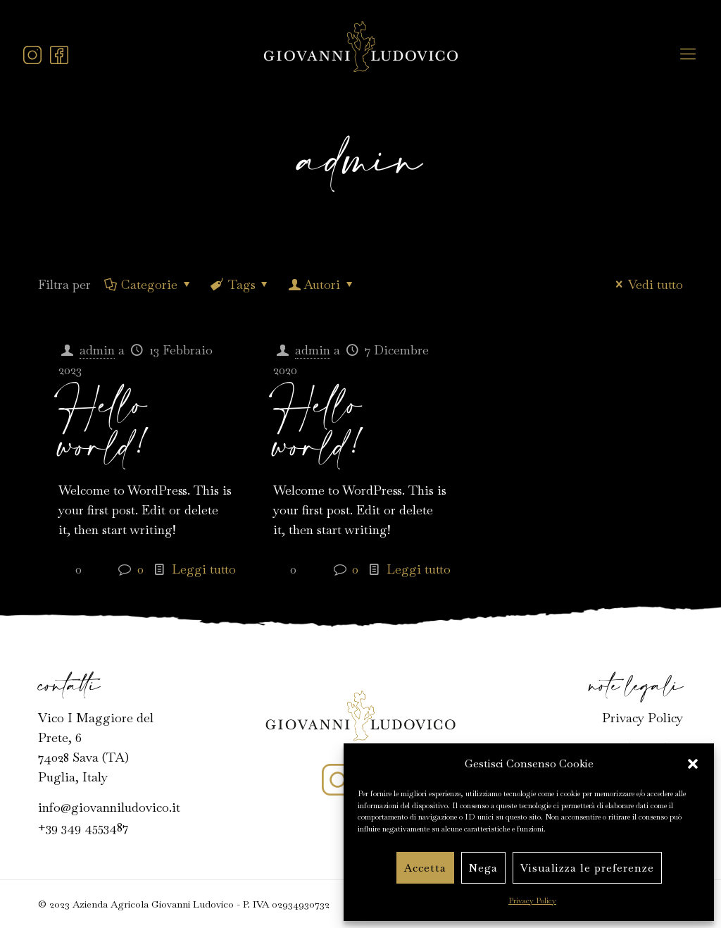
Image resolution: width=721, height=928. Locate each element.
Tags (240, 284)
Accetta (425, 867)
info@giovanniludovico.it (109, 807)
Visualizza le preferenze (587, 867)
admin (97, 350)
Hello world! (105, 427)
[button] (693, 764)
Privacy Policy (532, 900)
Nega (483, 867)
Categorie (148, 284)
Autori (322, 284)
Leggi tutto (204, 569)
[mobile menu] (688, 54)
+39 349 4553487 (83, 827)
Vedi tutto (646, 284)
